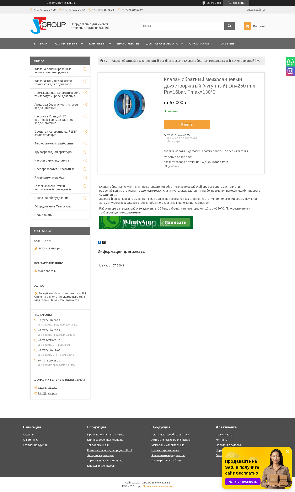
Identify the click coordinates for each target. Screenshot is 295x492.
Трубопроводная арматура (53, 152)
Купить (187, 124)
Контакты (97, 43)
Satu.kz (165, 482)
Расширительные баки (49, 177)
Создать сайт (55, 2)
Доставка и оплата (162, 43)
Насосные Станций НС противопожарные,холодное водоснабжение (54, 120)
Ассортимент (66, 43)
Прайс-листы (128, 43)
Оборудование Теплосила (52, 206)
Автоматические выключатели (171, 439)
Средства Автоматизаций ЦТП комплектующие (55, 133)
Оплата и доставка (228, 444)
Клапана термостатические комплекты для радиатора (53, 82)
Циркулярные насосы (101, 465)
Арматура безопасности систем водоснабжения (56, 106)
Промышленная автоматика (105, 434)
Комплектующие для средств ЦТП (109, 450)
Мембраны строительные (167, 444)
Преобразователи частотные (54, 169)
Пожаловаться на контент (158, 486)
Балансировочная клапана (105, 439)
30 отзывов (214, 2)
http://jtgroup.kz (47, 387)
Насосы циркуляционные (51, 160)
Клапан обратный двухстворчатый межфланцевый (146, 60)
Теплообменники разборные (54, 143)
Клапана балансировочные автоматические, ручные (52, 70)
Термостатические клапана (105, 460)
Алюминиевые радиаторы (168, 455)
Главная (40, 43)
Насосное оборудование (51, 198)
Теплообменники (98, 444)
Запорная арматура (100, 455)
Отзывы (227, 43)
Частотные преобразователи (170, 434)
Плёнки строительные (165, 450)
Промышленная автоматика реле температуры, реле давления (57, 94)
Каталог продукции (35, 444)
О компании (199, 43)
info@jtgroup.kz (47, 393)
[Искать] (229, 26)
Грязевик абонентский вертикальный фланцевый (52, 187)
